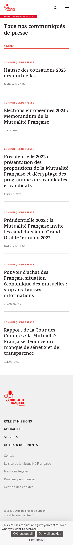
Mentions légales (16, 471)
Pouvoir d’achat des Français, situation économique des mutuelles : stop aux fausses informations (35, 284)
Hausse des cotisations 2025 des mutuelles (35, 74)
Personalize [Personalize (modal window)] (37, 540)
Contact (10, 455)
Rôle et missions (18, 421)
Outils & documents (21, 445)
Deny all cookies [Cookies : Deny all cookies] (50, 533)
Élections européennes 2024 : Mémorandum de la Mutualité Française (36, 117)
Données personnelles (20, 479)
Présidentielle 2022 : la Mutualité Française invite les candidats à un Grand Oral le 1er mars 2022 (33, 229)
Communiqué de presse (19, 62)
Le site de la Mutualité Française (27, 463)
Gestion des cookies (18, 487)
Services (11, 437)
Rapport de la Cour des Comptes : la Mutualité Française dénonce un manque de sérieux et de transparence (31, 342)
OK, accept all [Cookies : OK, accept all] (23, 533)
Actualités (13, 429)
